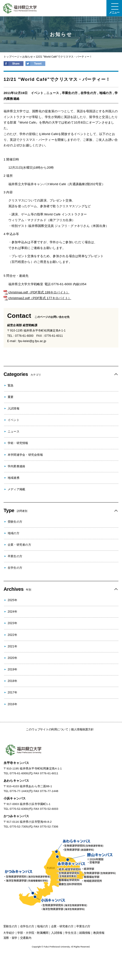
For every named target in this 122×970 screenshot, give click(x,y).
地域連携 (13, 477)
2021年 (12, 646)
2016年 (12, 704)
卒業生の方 (70, 93)
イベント (37, 93)
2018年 (12, 681)
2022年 (12, 635)
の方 (10, 926)
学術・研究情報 (18, 443)
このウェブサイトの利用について (47, 729)
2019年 (12, 669)
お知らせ (27, 56)
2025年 (12, 600)
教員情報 (99, 933)
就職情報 (84, 933)
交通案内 (25, 938)
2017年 (12, 692)
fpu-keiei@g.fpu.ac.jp (32, 341)
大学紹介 (8, 933)
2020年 (12, 658)
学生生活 (70, 933)
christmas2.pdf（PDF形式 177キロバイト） (37, 298)
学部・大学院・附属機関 (32, 933)
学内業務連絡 (16, 466)
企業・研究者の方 (19, 544)
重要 (10, 397)
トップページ (11, 56)
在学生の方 (88, 93)
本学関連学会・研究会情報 (25, 454)
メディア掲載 (16, 489)
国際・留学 (10, 938)
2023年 (12, 623)
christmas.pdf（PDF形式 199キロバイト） (36, 292)
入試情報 (13, 408)
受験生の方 (15, 521)
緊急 (10, 385)
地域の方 (105, 93)
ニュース (52, 93)
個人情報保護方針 (82, 729)
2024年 (12, 611)
